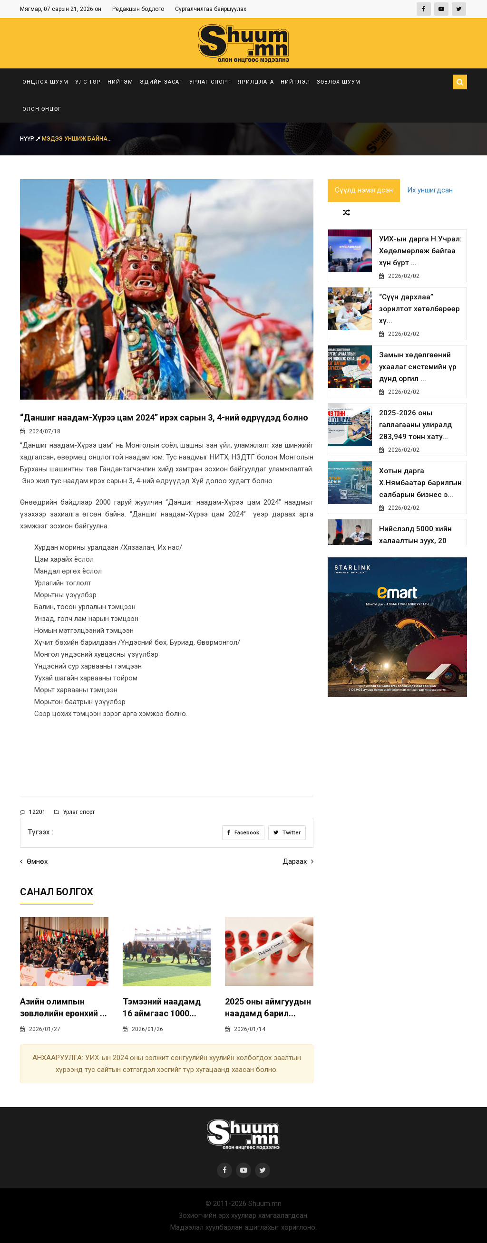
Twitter (287, 832)
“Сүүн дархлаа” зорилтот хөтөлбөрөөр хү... (419, 311)
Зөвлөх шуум (338, 82)
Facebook (242, 832)
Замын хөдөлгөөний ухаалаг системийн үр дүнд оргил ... (418, 369)
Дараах (297, 861)
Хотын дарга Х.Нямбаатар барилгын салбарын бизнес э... (420, 485)
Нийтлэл (295, 82)
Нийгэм (120, 82)
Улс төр (88, 82)
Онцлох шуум (45, 82)
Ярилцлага (256, 82)
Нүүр (31, 138)
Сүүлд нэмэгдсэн (364, 191)
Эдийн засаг (161, 82)
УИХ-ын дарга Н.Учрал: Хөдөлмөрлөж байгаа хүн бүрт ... (419, 253)
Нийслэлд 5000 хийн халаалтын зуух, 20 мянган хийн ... (415, 543)
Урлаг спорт (210, 82)
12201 (33, 812)
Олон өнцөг (41, 109)
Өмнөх (34, 861)
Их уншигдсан (430, 191)
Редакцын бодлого (138, 9)
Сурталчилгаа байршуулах (210, 9)
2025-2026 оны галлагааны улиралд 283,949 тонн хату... (415, 427)
